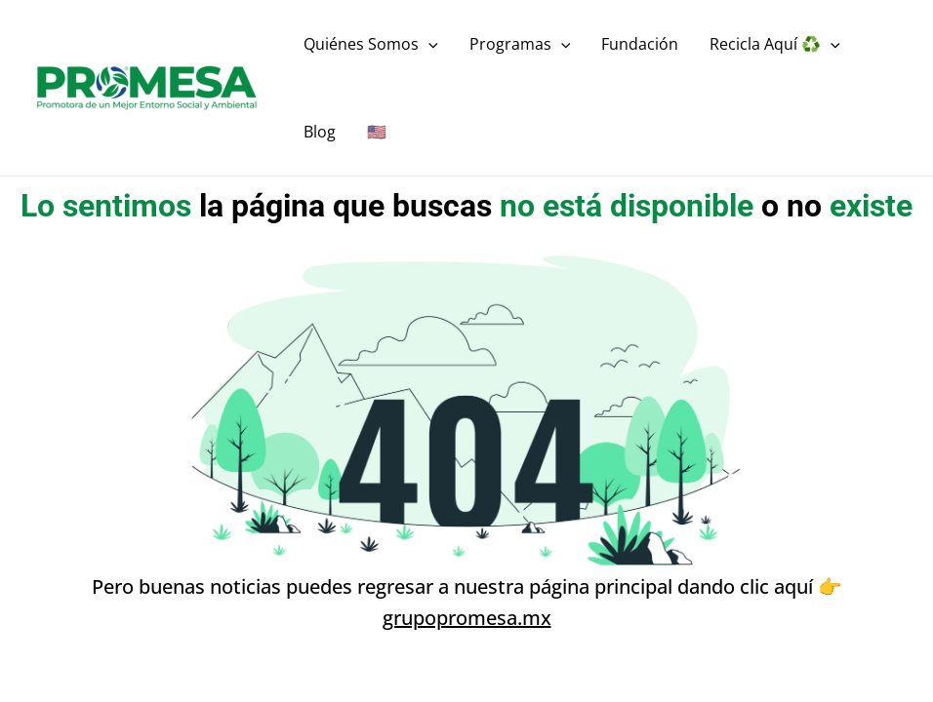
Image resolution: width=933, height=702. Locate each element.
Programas (520, 44)
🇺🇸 (376, 131)
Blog (320, 131)
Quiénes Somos (371, 44)
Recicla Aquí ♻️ (775, 44)
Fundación (639, 44)
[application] (428, 44)
